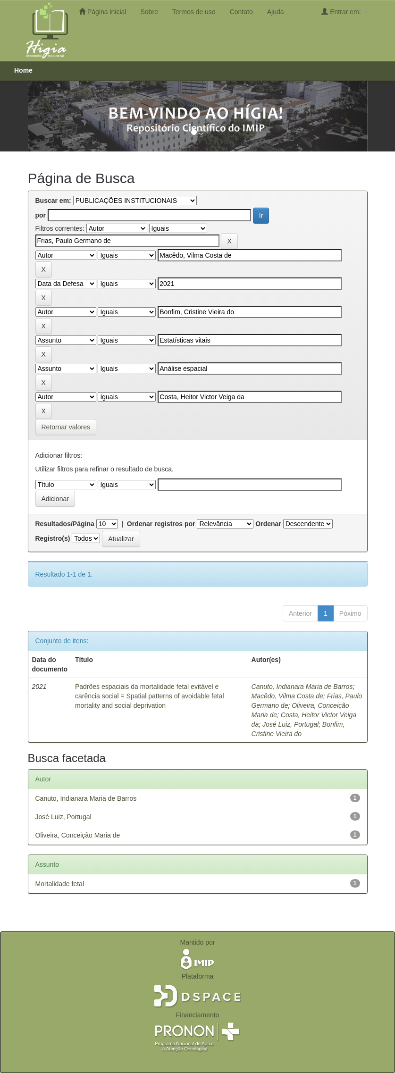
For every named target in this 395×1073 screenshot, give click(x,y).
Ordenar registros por (161, 524)
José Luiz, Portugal (290, 724)
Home (23, 70)
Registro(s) (52, 538)
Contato (241, 12)
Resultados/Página (64, 524)
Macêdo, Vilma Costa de (287, 696)
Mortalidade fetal (59, 884)
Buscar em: (53, 200)
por (40, 215)
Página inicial (102, 12)
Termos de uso (194, 12)
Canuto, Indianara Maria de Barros (302, 686)
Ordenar (268, 524)
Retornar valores (66, 427)
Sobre (149, 12)
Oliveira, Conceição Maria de (77, 835)
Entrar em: (344, 12)
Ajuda (275, 12)
